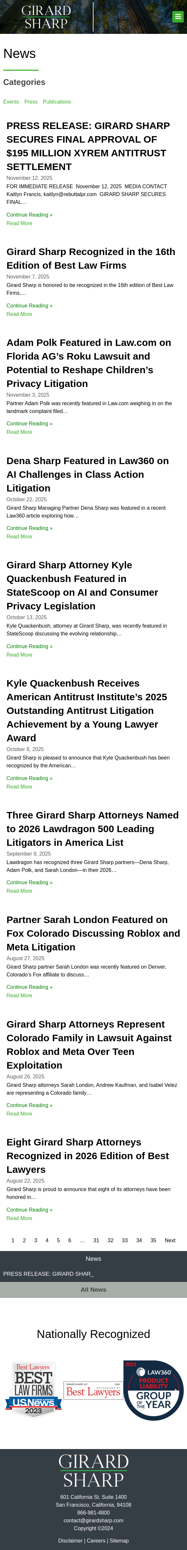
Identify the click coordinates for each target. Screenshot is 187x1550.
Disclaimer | (71, 1540)
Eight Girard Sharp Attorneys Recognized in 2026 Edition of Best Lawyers (88, 1156)
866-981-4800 (93, 1512)
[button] (178, 16)
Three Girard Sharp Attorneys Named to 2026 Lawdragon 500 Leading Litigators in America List (93, 829)
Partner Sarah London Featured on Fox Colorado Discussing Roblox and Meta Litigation (93, 933)
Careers (96, 1540)
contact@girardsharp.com (93, 1520)
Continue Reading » (29, 215)
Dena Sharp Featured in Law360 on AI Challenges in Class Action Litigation (88, 474)
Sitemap (119, 1540)
